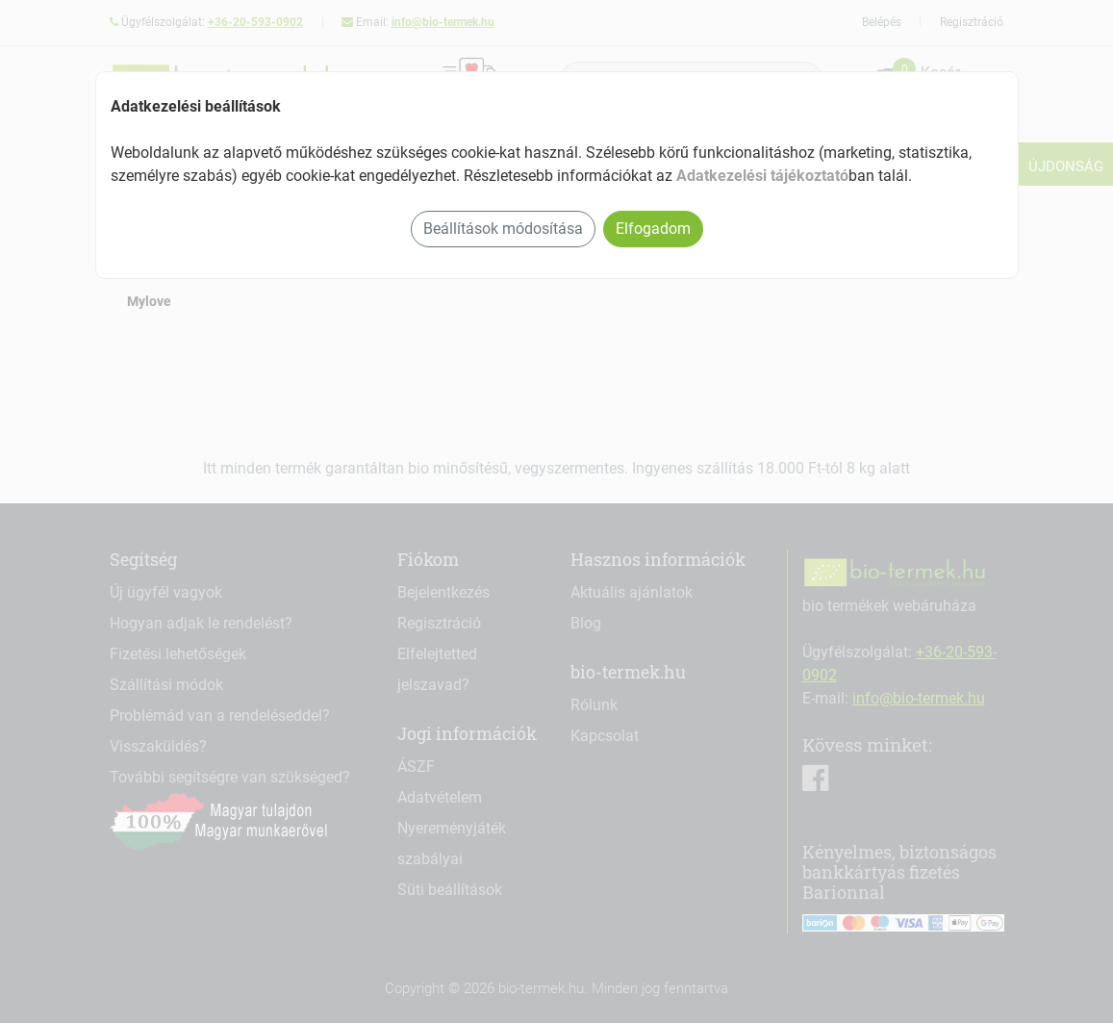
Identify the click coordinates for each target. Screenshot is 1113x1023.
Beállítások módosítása (503, 228)
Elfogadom (653, 228)
